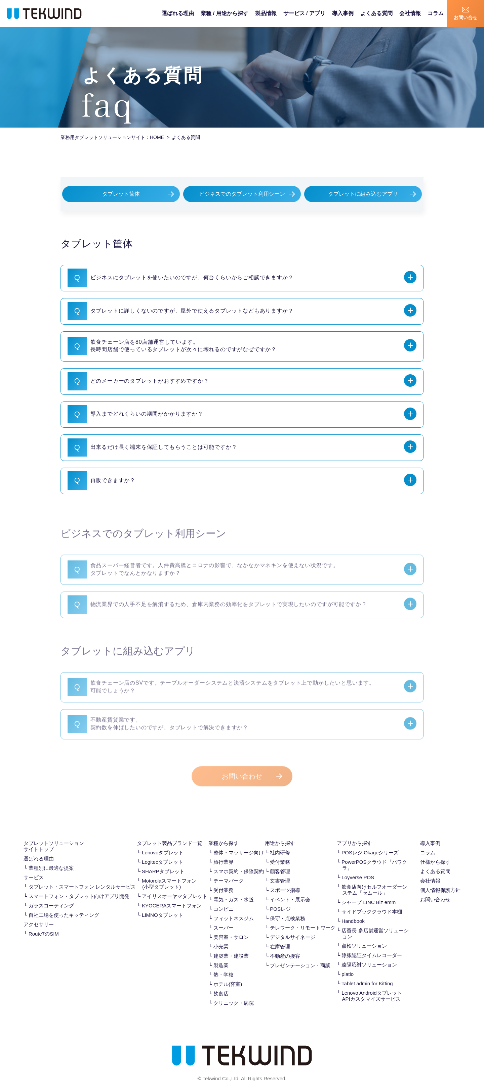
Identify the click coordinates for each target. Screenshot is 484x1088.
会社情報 (410, 13)
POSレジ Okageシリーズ (370, 844)
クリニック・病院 (233, 994)
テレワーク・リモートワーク (302, 919)
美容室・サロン (231, 928)
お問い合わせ (242, 774)
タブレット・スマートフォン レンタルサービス (82, 878)
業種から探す (223, 834)
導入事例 (343, 13)
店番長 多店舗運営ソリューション (374, 925)
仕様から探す (435, 853)
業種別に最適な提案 (51, 859)
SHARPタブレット (163, 862)
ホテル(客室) (227, 975)
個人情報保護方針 (440, 881)
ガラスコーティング (51, 897)
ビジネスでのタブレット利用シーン (242, 194)
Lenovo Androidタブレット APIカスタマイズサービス (371, 987)
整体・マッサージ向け (238, 844)
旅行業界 (223, 853)
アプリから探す (354, 834)
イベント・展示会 (290, 891)
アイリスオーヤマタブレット (174, 887)
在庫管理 (280, 938)
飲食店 (221, 985)
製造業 (221, 956)
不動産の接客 (285, 947)
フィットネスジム (233, 909)
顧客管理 (280, 862)
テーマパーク (228, 872)
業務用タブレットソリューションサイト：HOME (112, 137)
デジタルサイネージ (292, 928)
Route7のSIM (44, 925)
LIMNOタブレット (162, 906)
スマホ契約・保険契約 (238, 862)
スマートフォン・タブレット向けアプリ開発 (79, 887)
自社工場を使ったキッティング (64, 906)
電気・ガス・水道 (233, 891)
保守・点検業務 (287, 909)
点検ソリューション (364, 937)
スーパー (223, 919)
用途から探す (280, 834)
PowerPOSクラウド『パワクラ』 (374, 856)
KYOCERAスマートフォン (172, 897)
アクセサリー (39, 915)
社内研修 (280, 844)
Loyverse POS (357, 868)
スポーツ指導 (285, 881)
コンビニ (223, 900)
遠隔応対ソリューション (369, 956)
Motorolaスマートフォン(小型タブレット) (169, 875)
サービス (34, 868)
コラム (436, 13)
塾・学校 (223, 966)
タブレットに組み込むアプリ (363, 194)
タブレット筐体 (121, 194)
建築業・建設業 (231, 947)
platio (347, 965)
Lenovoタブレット (163, 844)
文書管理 (280, 872)
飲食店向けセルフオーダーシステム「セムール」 (374, 881)
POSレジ (280, 900)
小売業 (221, 938)
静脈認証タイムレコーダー (371, 946)
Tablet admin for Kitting (367, 975)
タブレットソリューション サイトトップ (54, 837)
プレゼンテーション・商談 (300, 956)
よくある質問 (376, 13)
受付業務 (223, 881)
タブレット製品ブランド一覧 (169, 834)
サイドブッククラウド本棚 (371, 903)
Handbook (352, 912)
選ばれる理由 (178, 13)
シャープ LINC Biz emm (368, 893)
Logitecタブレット (162, 853)
